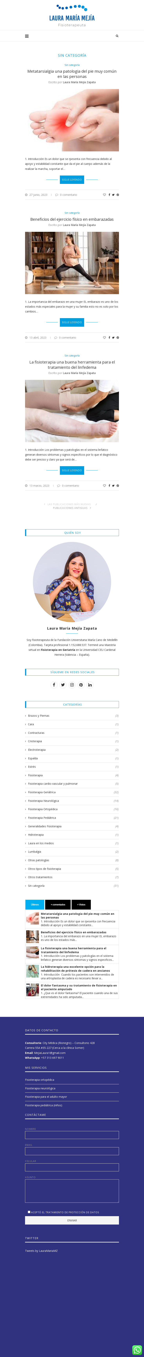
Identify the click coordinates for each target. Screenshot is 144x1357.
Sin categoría (72, 65)
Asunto (72, 1176)
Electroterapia (73, 746)
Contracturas (73, 729)
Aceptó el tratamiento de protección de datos (65, 1209)
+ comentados (58, 901)
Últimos (35, 901)
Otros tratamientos (73, 874)
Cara (73, 721)
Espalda (73, 755)
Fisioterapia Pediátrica (73, 814)
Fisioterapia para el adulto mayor (46, 1093)
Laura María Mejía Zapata (79, 82)
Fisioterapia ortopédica (39, 1076)
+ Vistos (81, 901)
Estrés (73, 763)
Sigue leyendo (72, 179)
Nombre (72, 1130)
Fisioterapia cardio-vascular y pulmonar (73, 780)
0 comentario (66, 195)
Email (72, 1146)
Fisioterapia (73, 772)
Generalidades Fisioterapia (73, 823)
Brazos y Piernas (73, 712)
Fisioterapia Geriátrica (73, 789)
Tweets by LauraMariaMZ (41, 1247)
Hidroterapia (73, 831)
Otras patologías (73, 857)
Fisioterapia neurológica (40, 1085)
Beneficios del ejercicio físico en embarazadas (72, 219)
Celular (72, 1162)
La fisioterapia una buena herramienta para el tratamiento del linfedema (72, 365)
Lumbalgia (73, 848)
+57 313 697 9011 (52, 1054)
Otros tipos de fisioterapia (73, 865)
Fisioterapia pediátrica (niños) (43, 1102)
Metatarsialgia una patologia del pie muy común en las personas (72, 74)
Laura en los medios (73, 840)
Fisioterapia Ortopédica (73, 806)
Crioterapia (73, 738)
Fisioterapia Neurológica (73, 797)
